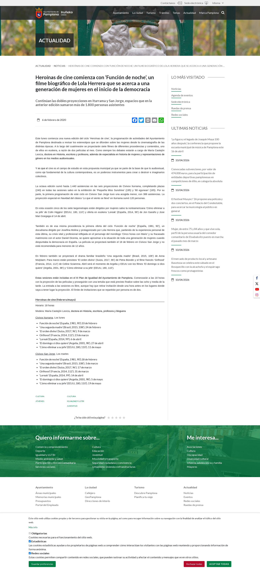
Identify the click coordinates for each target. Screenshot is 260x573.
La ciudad (137, 13)
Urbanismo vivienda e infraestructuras (113, 466)
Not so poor (112, 416)
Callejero (90, 492)
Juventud (72, 406)
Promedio (116, 416)
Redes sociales (179, 114)
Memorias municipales (48, 496)
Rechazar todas (194, 564)
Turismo (151, 13)
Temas (176, 13)
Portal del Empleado (47, 504)
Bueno (119, 416)
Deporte (40, 450)
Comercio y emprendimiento (51, 446)
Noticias (59, 65)
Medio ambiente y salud (49, 458)
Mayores (192, 466)
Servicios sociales (45, 466)
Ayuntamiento (121, 13)
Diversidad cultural (197, 458)
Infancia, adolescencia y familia (204, 462)
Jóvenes (39, 401)
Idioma (218, 2)
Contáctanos (171, 2)
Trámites (164, 13)
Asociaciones (194, 446)
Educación (98, 450)
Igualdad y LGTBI (75, 401)
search (223, 12)
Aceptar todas (219, 564)
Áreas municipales (45, 492)
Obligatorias (39, 533)
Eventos (188, 496)
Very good (123, 416)
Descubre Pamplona (145, 492)
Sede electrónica (196, 2)
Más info (33, 527)
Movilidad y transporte (105, 458)
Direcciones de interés (97, 500)
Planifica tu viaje (143, 496)
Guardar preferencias (42, 564)
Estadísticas (38, 541)
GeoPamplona (93, 496)
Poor (108, 416)
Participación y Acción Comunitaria (55, 462)
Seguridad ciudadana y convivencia (111, 462)
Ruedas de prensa (181, 108)
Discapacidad (194, 454)
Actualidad (189, 13)
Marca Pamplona (209, 13)
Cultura (39, 396)
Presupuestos (43, 500)
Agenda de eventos (182, 95)
